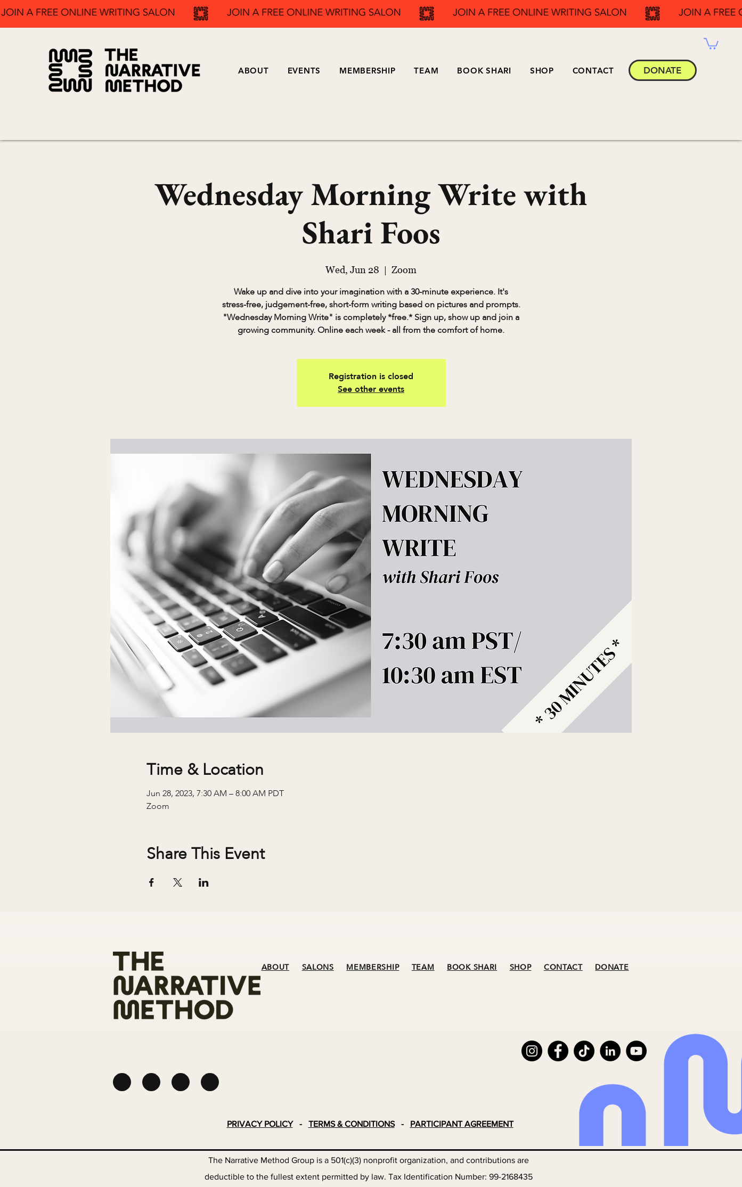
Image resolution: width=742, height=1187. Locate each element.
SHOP (521, 967)
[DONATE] (663, 70)
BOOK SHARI (472, 967)
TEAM (423, 967)
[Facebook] (558, 1051)
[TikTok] (584, 1051)
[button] (304, 70)
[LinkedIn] (610, 1051)
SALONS (318, 967)
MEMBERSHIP (372, 967)
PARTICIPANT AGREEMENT (461, 1123)
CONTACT (563, 967)
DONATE (612, 967)
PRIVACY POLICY (260, 1123)
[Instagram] (531, 1051)
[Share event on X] (178, 882)
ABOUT (276, 967)
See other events (371, 389)
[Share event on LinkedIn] (204, 882)
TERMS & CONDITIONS (351, 1123)
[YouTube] (636, 1051)
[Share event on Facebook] (151, 882)
